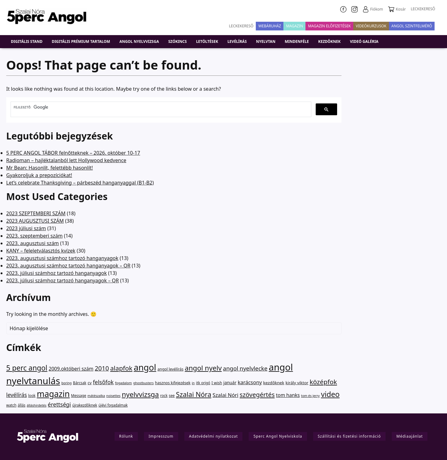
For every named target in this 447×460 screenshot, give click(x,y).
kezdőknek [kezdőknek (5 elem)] (273, 382)
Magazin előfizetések (329, 26)
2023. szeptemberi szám (34, 235)
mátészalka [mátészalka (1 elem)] (96, 396)
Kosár (397, 9)
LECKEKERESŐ (423, 8)
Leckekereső (241, 26)
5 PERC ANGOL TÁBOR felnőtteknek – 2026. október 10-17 (73, 152)
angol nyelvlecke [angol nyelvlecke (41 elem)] (245, 368)
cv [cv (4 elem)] (90, 382)
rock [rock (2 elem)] (164, 395)
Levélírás (237, 41)
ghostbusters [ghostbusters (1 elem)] (143, 383)
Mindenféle (297, 41)
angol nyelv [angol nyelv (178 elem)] (203, 367)
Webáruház (269, 26)
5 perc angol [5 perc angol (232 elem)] (26, 368)
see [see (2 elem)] (172, 395)
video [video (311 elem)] (330, 394)
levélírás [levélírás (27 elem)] (16, 395)
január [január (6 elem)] (230, 382)
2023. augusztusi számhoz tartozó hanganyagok (62, 258)
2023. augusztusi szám (32, 243)
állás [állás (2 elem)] (21, 405)
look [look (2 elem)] (31, 395)
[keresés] (160, 107)
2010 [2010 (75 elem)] (102, 368)
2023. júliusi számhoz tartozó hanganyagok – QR (62, 280)
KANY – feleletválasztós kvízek (40, 250)
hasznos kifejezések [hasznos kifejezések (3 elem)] (172, 382)
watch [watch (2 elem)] (11, 405)
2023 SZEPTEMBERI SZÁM (35, 213)
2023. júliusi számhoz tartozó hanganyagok (56, 273)
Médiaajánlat (409, 436)
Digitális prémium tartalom (81, 41)
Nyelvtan (265, 41)
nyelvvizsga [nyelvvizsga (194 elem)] (140, 394)
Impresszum (161, 436)
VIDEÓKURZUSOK (371, 26)
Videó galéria (364, 41)
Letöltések (207, 41)
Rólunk (126, 436)
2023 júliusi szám (26, 228)
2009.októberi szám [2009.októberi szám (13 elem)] (71, 368)
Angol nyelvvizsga (139, 41)
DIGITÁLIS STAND (27, 41)
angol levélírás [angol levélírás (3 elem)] (170, 369)
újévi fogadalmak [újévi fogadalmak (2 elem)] (113, 405)
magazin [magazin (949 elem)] (53, 393)
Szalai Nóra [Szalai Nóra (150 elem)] (193, 394)
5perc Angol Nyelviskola (277, 436)
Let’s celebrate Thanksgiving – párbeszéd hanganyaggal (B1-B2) (80, 182)
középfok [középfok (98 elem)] (323, 381)
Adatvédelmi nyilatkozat (213, 436)
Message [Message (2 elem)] (78, 395)
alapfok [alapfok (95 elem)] (121, 368)
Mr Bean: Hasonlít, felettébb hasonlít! (49, 167)
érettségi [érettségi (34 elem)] (59, 404)
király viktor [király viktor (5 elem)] (297, 382)
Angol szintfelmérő (411, 26)
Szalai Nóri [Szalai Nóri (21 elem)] (225, 395)
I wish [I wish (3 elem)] (216, 382)
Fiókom (373, 9)
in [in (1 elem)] (193, 383)
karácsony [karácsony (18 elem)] (250, 382)
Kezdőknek (329, 41)
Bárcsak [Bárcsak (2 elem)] (79, 382)
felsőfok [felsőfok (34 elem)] (103, 382)
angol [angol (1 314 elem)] (145, 367)
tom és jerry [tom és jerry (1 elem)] (310, 396)
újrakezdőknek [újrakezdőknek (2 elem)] (84, 405)
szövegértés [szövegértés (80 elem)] (257, 394)
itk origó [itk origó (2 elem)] (203, 382)
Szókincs (177, 41)
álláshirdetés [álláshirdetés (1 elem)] (37, 405)
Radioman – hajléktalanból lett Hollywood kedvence (66, 160)
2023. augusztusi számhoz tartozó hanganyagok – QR (68, 265)
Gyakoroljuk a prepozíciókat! (39, 175)
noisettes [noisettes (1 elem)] (113, 396)
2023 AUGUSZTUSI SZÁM (35, 220)
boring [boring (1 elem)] (66, 383)
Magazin (294, 26)
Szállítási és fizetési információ (349, 436)
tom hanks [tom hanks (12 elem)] (288, 395)
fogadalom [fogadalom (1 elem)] (123, 383)
